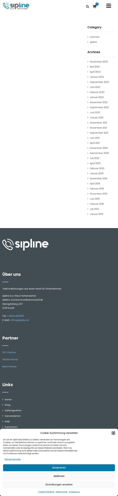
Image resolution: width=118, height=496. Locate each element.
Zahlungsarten (13, 410)
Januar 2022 (96, 117)
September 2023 (99, 82)
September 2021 (99, 132)
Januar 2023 (97, 97)
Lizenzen (95, 36)
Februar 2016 (97, 203)
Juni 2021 (95, 137)
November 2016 (98, 193)
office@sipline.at (19, 320)
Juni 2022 (95, 112)
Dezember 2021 (98, 122)
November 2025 (99, 61)
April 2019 (95, 183)
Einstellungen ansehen (59, 484)
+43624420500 (15, 315)
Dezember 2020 (99, 148)
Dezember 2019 (98, 178)
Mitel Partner (9, 366)
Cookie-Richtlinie (46, 491)
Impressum (74, 491)
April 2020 (95, 163)
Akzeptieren (59, 467)
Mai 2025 (95, 66)
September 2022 (99, 107)
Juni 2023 (95, 87)
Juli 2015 (94, 209)
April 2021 (95, 143)
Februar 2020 (97, 168)
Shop (8, 404)
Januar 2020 (97, 173)
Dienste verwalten (13, 459)
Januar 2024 (97, 76)
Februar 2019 (97, 188)
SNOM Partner (10, 359)
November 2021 (98, 127)
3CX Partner (9, 352)
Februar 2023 (97, 92)
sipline (93, 42)
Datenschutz (62, 491)
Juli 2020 (94, 158)
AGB (7, 421)
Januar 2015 (96, 214)
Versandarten (13, 416)
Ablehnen (59, 476)
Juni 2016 (95, 198)
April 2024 (95, 71)
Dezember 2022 (99, 102)
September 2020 (99, 153)
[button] (113, 433)
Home (8, 399)
